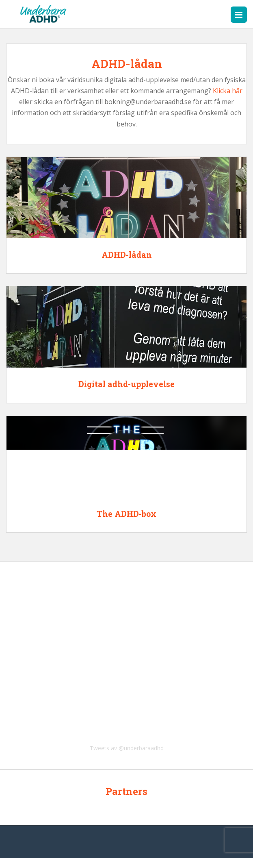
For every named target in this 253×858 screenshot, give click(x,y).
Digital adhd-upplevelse (126, 384)
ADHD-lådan (127, 254)
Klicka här (227, 90)
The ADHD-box (126, 513)
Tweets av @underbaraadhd (127, 748)
